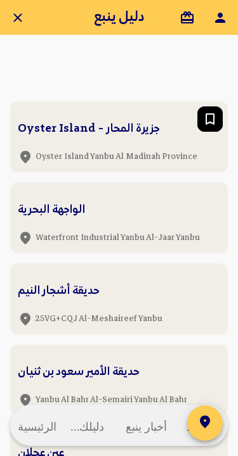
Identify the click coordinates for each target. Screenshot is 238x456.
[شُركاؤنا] (187, 18)
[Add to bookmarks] (210, 119)
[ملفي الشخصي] (220, 18)
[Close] (17, 17)
